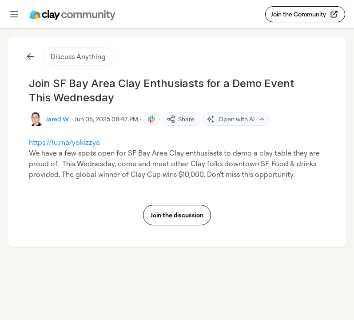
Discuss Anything (78, 56)
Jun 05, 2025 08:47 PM (106, 119)
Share (181, 119)
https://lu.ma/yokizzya (64, 142)
